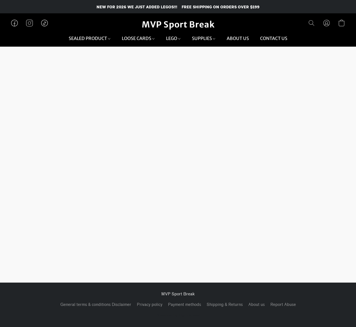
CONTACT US (273, 38)
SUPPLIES (203, 38)
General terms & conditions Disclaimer (95, 304)
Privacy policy (149, 304)
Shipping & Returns (225, 304)
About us (256, 304)
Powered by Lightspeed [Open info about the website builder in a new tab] (178, 315)
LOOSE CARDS (138, 38)
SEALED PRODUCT (89, 38)
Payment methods (184, 304)
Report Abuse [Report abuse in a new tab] (283, 304)
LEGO (173, 38)
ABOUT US (238, 38)
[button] (178, 24)
